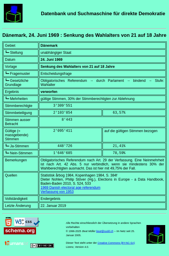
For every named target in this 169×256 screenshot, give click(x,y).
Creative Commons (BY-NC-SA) (116, 242)
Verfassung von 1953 (57, 192)
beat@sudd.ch (104, 231)
